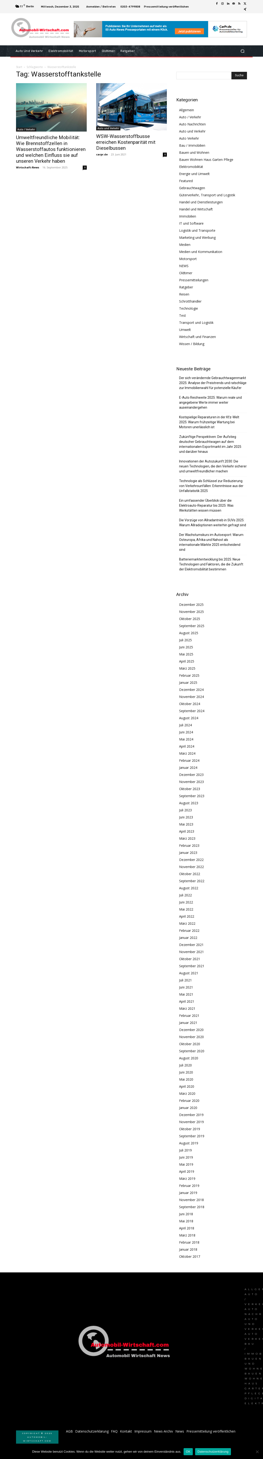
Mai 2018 (186, 1221)
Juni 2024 (186, 732)
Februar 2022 (189, 930)
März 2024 (187, 753)
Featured (186, 181)
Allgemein (186, 110)
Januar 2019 (188, 1192)
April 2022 (186, 916)
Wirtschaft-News (27, 167)
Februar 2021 (189, 1015)
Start (19, 67)
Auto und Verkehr (108, 128)
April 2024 (186, 746)
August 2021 (188, 973)
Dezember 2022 (191, 859)
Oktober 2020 (189, 1044)
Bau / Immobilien (192, 145)
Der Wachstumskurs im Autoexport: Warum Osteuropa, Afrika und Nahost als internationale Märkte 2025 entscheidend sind (211, 542)
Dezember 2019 (191, 1114)
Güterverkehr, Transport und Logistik (207, 195)
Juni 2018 (186, 1214)
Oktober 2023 (189, 789)
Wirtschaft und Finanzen (197, 336)
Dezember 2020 (191, 1029)
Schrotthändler (190, 301)
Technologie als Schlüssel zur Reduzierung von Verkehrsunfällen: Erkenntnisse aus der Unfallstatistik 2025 (211, 486)
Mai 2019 (186, 1164)
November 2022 (191, 866)
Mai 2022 (186, 909)
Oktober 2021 (189, 959)
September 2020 (191, 1051)
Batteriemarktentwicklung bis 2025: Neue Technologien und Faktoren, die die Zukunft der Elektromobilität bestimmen (211, 564)
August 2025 (188, 633)
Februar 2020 (189, 1100)
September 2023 (191, 796)
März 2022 (187, 923)
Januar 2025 (188, 682)
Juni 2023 (186, 817)
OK (188, 1451)
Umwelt (185, 329)
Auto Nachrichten (192, 124)
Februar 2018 (189, 1242)
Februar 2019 (189, 1185)
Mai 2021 (186, 994)
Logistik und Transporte (197, 230)
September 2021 (191, 966)
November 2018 (191, 1200)
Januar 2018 (188, 1249)
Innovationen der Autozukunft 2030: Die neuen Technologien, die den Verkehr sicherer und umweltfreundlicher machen (213, 466)
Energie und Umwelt (194, 173)
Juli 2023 (185, 810)
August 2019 (188, 1143)
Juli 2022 (185, 895)
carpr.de (102, 154)
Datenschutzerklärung (212, 1451)
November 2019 (191, 1122)
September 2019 (191, 1136)
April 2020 (186, 1086)
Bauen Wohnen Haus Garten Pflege (206, 159)
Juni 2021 (186, 987)
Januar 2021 (188, 1022)
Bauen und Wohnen (194, 152)
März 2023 (187, 838)
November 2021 (191, 952)
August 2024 (188, 718)
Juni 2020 (186, 1072)
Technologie (188, 308)
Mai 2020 (186, 1079)
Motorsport (188, 259)
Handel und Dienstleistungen (201, 202)
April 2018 (186, 1228)
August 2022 (188, 888)
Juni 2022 (186, 902)
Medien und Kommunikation (200, 251)
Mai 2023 (186, 824)
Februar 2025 (189, 675)
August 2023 (188, 803)
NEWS (184, 266)
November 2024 (191, 696)
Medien (184, 244)
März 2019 (187, 1178)
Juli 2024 (185, 725)
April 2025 (186, 661)
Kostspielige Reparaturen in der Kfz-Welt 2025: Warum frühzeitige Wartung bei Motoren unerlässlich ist (209, 422)
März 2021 (187, 1008)
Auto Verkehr (189, 138)
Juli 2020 (185, 1065)
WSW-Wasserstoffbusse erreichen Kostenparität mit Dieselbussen (126, 142)
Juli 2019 (185, 1150)
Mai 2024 (186, 739)
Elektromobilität (191, 166)
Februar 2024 (189, 760)
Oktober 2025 (189, 618)
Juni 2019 (186, 1157)
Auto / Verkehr (26, 129)
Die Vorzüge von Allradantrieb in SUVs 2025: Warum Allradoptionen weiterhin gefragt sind (212, 522)
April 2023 (186, 831)
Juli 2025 (185, 640)
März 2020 (187, 1093)
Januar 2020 (188, 1107)
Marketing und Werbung (197, 237)
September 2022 (191, 881)
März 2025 (187, 668)
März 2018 (187, 1235)
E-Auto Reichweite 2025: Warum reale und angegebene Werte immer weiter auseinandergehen (210, 402)
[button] (242, 51)
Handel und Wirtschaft (196, 209)
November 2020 (191, 1037)
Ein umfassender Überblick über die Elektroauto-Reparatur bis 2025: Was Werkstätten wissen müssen (206, 505)
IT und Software (191, 223)
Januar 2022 (188, 937)
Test (182, 315)
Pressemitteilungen (193, 280)
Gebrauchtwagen (192, 188)
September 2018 (191, 1207)
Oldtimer (185, 273)
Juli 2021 (185, 980)
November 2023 (191, 781)
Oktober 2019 (189, 1129)
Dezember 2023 (191, 774)
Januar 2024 (188, 767)
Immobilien (187, 216)
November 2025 (191, 611)
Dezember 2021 (191, 944)
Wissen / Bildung (191, 344)
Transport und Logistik (196, 322)
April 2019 (186, 1171)
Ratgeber (186, 287)
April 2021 (186, 1001)
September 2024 (191, 711)
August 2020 (188, 1058)
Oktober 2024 (189, 704)
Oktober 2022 (189, 874)
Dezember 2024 (191, 689)
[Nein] (257, 1451)
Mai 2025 (186, 654)
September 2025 (191, 626)
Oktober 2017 (189, 1256)
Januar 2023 (188, 852)
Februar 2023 (189, 845)
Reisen (184, 294)
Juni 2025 (186, 647)
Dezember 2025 (191, 604)
